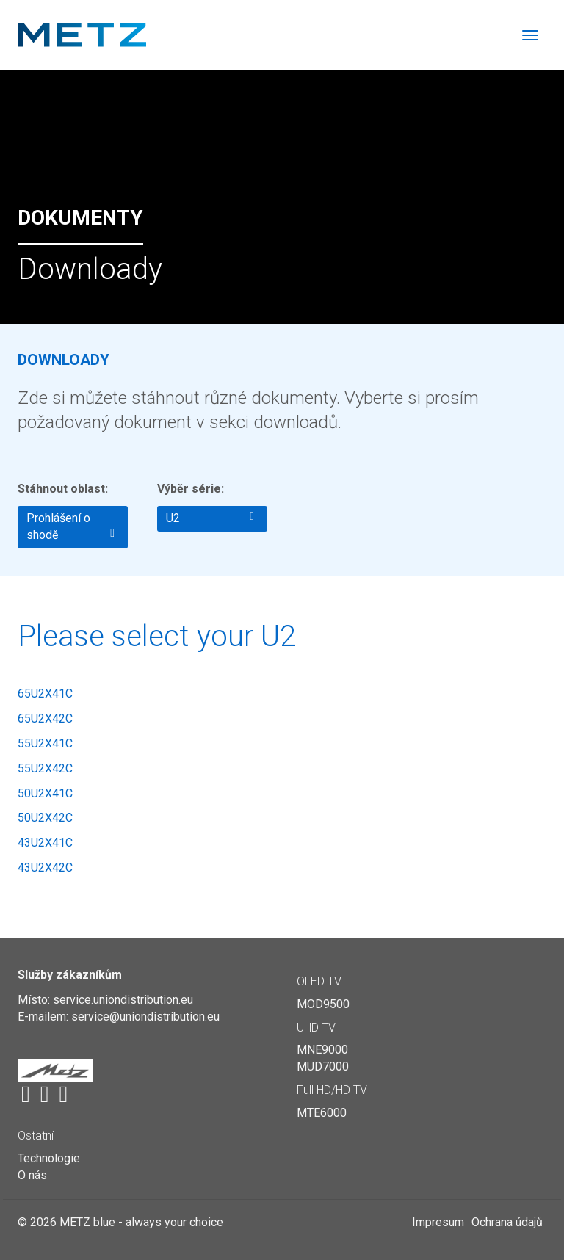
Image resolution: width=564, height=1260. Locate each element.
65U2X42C (45, 718)
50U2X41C (45, 793)
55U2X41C (45, 743)
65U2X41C (45, 693)
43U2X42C (45, 868)
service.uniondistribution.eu (123, 1000)
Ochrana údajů (507, 1222)
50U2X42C (45, 818)
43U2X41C (45, 843)
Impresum (438, 1222)
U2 (210, 517)
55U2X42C (45, 768)
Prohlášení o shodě (70, 526)
